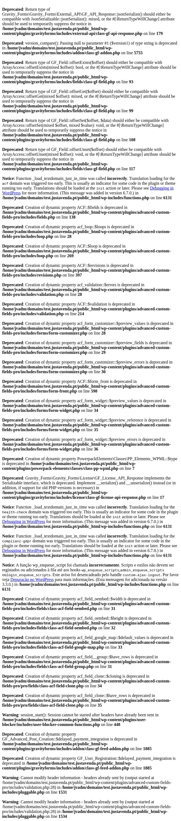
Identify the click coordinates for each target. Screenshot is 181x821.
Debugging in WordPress (23, 521)
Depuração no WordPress (32, 579)
